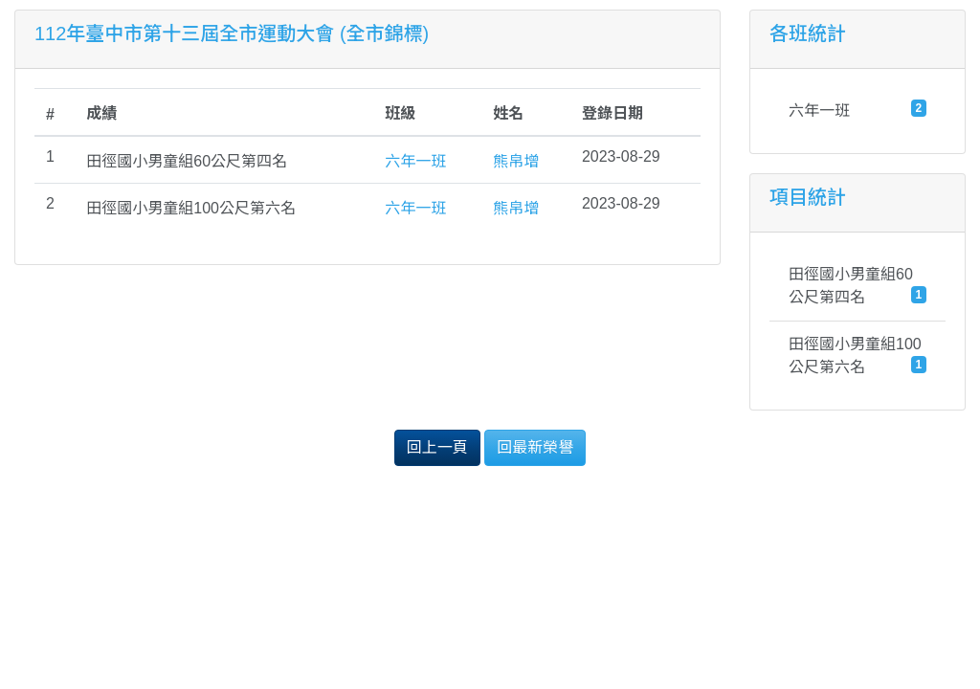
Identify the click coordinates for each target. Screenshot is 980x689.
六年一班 (415, 161)
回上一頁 (437, 447)
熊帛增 (516, 161)
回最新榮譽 (535, 447)
